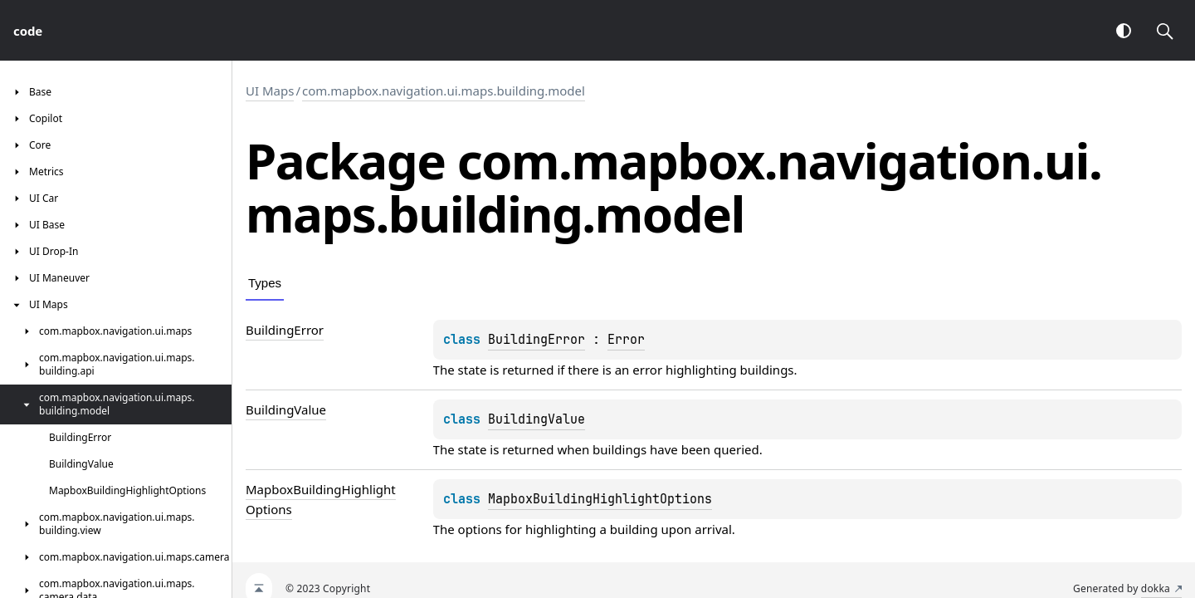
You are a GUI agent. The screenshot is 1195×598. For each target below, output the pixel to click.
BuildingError (536, 339)
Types (264, 283)
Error (626, 339)
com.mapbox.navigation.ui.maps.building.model (443, 90)
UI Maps (270, 90)
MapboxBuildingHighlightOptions (600, 499)
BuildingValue (536, 419)
